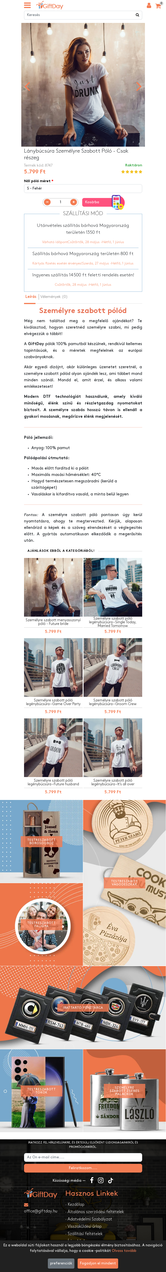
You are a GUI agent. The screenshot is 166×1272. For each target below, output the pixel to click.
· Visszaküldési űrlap (83, 1227)
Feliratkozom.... (83, 1168)
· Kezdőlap (74, 1205)
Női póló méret (37, 182)
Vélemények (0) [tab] (54, 297)
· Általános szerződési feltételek (94, 1212)
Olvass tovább (124, 1251)
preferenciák (61, 1263)
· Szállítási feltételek (84, 1234)
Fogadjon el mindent (98, 1263)
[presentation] (27, 87)
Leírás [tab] (30, 297)
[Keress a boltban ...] (137, 15)
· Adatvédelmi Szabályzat (88, 1220)
